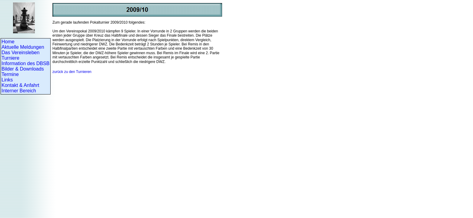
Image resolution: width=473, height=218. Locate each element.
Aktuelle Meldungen (23, 47)
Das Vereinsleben (20, 52)
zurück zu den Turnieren (72, 72)
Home (8, 41)
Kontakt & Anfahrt (20, 85)
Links (7, 79)
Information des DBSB (25, 63)
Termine (10, 74)
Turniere (10, 58)
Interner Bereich (19, 90)
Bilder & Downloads (23, 68)
